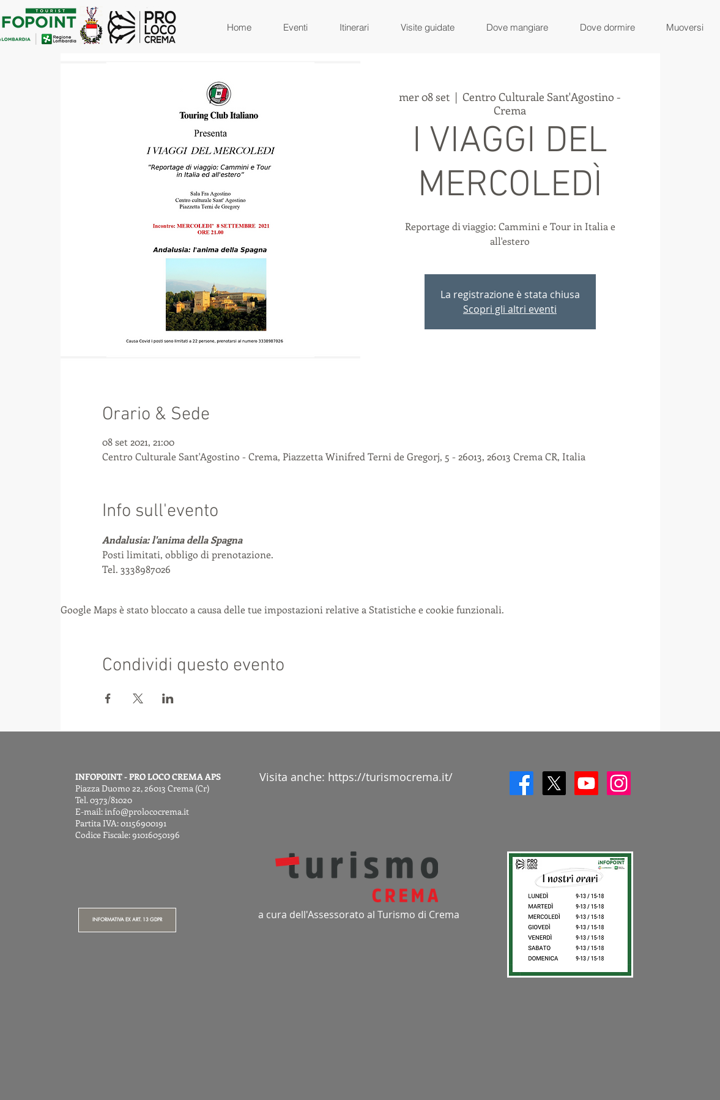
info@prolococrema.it (147, 811)
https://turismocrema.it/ (390, 776)
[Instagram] (619, 783)
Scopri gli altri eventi (510, 309)
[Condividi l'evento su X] (138, 698)
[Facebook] (521, 783)
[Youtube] (586, 783)
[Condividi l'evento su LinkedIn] (168, 698)
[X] (554, 783)
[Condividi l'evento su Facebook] (108, 698)
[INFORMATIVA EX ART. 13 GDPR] (127, 920)
